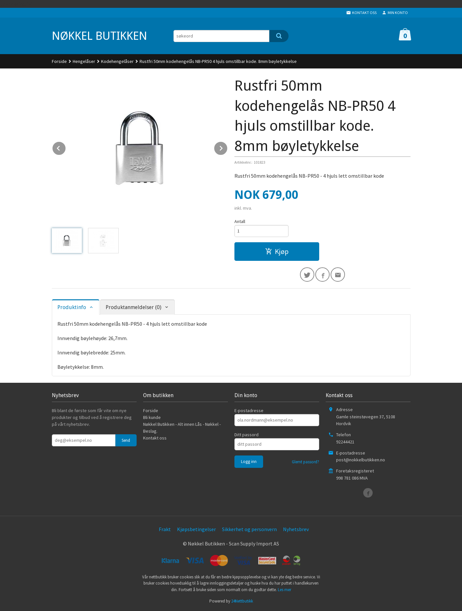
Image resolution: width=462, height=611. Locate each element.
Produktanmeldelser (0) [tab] (133, 307)
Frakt (165, 529)
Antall (239, 221)
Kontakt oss (155, 438)
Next (227, 147)
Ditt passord (246, 435)
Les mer (284, 589)
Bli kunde (152, 417)
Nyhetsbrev (296, 529)
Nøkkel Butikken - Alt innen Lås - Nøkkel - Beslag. (182, 427)
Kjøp (277, 251)
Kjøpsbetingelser (196, 529)
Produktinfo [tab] (71, 307)
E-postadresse (248, 410)
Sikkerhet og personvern (249, 529)
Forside (59, 61)
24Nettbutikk (242, 601)
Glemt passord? (305, 462)
